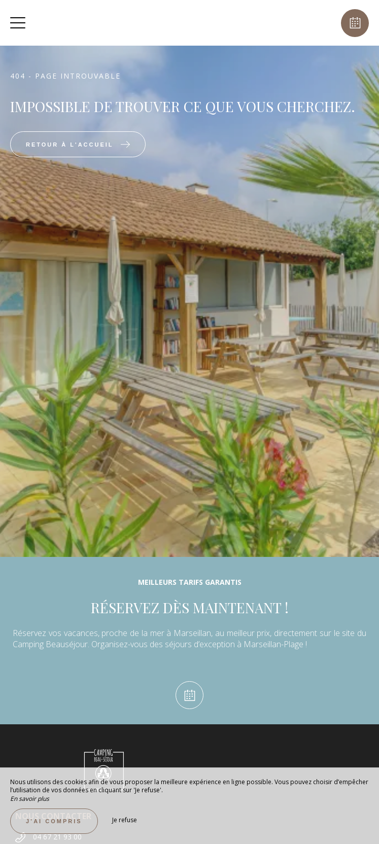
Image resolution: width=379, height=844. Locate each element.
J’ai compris (54, 821)
